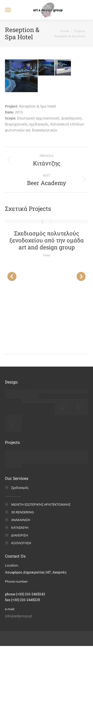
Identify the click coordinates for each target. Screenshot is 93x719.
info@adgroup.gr (18, 615)
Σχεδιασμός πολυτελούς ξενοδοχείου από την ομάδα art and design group (46, 240)
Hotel (46, 255)
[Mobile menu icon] (8, 10)
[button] (11, 276)
